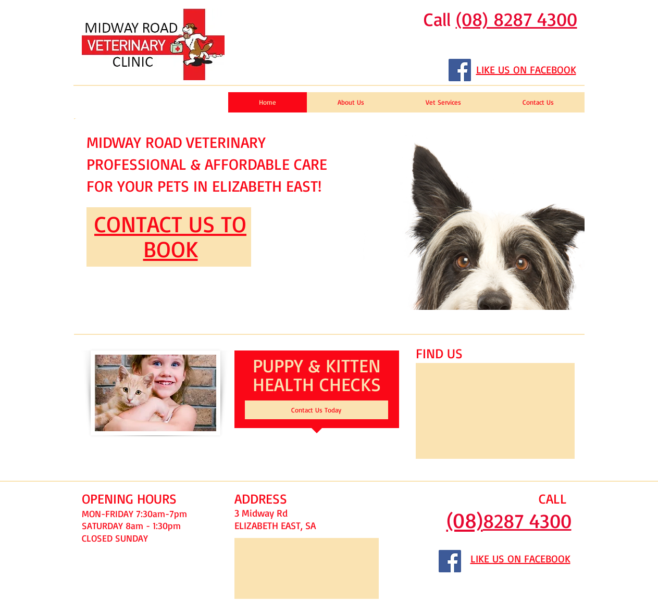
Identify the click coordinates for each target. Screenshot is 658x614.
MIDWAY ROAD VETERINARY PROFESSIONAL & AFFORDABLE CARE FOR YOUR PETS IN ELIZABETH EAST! (206, 163)
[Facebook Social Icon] (460, 70)
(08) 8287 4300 (516, 19)
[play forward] (571, 214)
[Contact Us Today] (316, 409)
